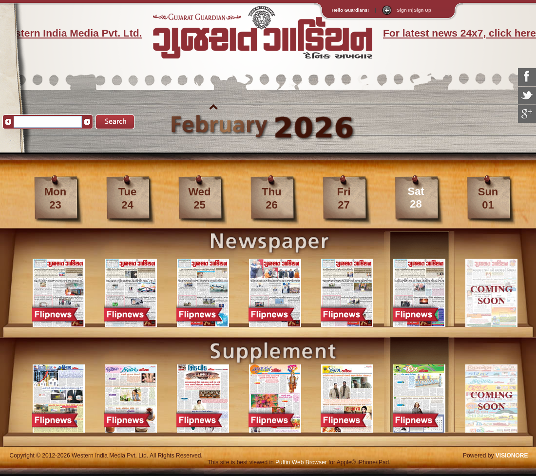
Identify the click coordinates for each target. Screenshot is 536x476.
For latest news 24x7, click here (459, 32)
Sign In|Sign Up (414, 10)
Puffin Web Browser (301, 462)
